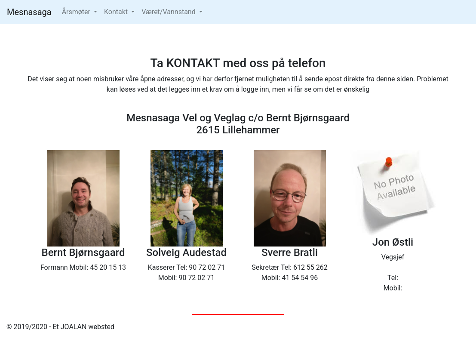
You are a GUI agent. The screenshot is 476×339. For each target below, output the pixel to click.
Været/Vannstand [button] (169, 12)
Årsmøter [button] (77, 12)
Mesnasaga (29, 12)
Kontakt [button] (116, 12)
